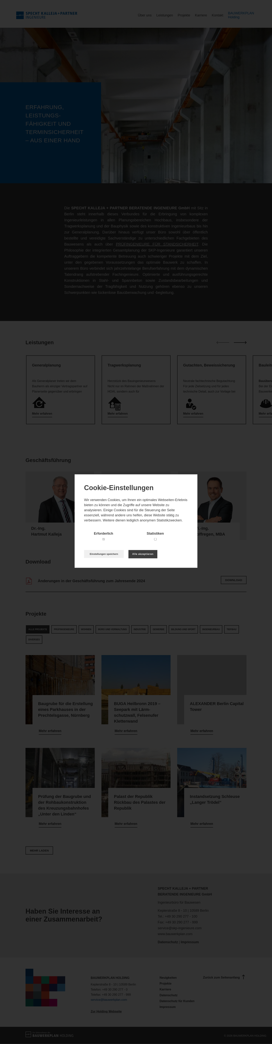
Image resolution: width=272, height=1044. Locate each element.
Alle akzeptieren (142, 554)
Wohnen (86, 629)
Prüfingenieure (64, 629)
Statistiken (155, 533)
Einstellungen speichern (104, 554)
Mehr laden (39, 850)
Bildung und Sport (183, 629)
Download (233, 580)
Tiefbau (231, 629)
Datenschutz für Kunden (177, 1001)
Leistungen (164, 15)
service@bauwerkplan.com (109, 999)
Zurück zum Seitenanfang (224, 977)
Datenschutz (168, 942)
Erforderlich (103, 533)
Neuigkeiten (168, 977)
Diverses (34, 639)
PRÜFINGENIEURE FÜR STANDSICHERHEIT (157, 244)
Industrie (140, 629)
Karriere (201, 15)
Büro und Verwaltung (112, 629)
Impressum (190, 942)
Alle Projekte (37, 629)
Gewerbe (158, 629)
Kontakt (217, 15)
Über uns (145, 15)
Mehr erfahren (42, 413)
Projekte (184, 15)
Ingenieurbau (211, 629)
